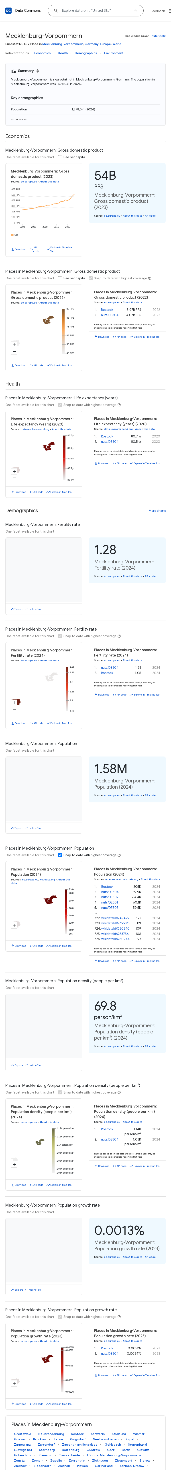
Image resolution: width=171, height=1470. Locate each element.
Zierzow (20, 1466)
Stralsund (119, 1434)
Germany (91, 44)
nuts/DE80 (159, 35)
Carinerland (104, 1466)
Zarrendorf (46, 1444)
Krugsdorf (78, 1439)
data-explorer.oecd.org (35, 429)
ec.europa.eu (19, 119)
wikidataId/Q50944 (115, 939)
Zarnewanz (22, 1444)
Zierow (145, 1460)
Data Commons (28, 10)
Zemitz (19, 1460)
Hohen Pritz (23, 1455)
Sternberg (47, 1450)
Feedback (158, 11)
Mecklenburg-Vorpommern (62, 44)
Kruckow (39, 1439)
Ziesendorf (42, 1466)
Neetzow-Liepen (105, 1439)
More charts (157, 511)
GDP (16, 234)
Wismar (139, 1434)
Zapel (130, 1439)
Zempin (37, 1460)
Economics (42, 53)
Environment (113, 53)
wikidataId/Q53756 (115, 934)
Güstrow (93, 1450)
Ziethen (64, 1466)
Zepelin (56, 1460)
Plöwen (82, 1466)
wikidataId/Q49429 (115, 918)
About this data (49, 181)
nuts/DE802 (109, 897)
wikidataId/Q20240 (115, 929)
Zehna (58, 1439)
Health (63, 53)
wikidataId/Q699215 (115, 923)
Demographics (86, 53)
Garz (111, 1450)
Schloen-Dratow (132, 1466)
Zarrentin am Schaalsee (80, 1444)
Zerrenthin (77, 1460)
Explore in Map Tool (61, 365)
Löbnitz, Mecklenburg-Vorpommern (114, 1455)
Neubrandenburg (51, 1434)
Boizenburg (70, 1450)
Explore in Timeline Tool (61, 249)
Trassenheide (69, 1455)
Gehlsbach (113, 1444)
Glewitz (143, 1450)
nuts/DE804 (109, 315)
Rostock (107, 310)
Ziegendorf (123, 1460)
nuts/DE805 (109, 908)
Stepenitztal (137, 1444)
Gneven (20, 1439)
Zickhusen (100, 1460)
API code (36, 249)
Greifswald (22, 1434)
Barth (126, 1450)
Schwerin (98, 1434)
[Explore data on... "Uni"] (96, 10)
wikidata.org (47, 879)
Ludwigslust (23, 1450)
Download (20, 249)
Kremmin (45, 1455)
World (116, 44)
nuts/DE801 (109, 902)
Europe (105, 44)
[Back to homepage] (8, 11)
